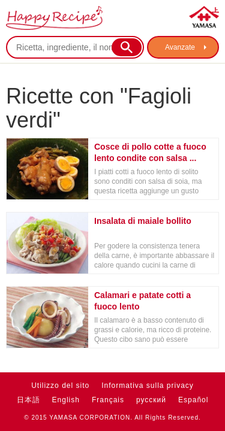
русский (151, 400)
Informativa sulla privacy (147, 385)
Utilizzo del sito (60, 385)
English (66, 400)
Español (193, 400)
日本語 (28, 400)
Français (108, 400)
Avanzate (180, 47)
